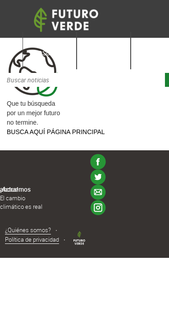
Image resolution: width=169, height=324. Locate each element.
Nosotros (49, 53)
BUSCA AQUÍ (26, 131)
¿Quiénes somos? (28, 230)
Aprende (104, 53)
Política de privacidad (32, 239)
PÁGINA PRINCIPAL (76, 131)
